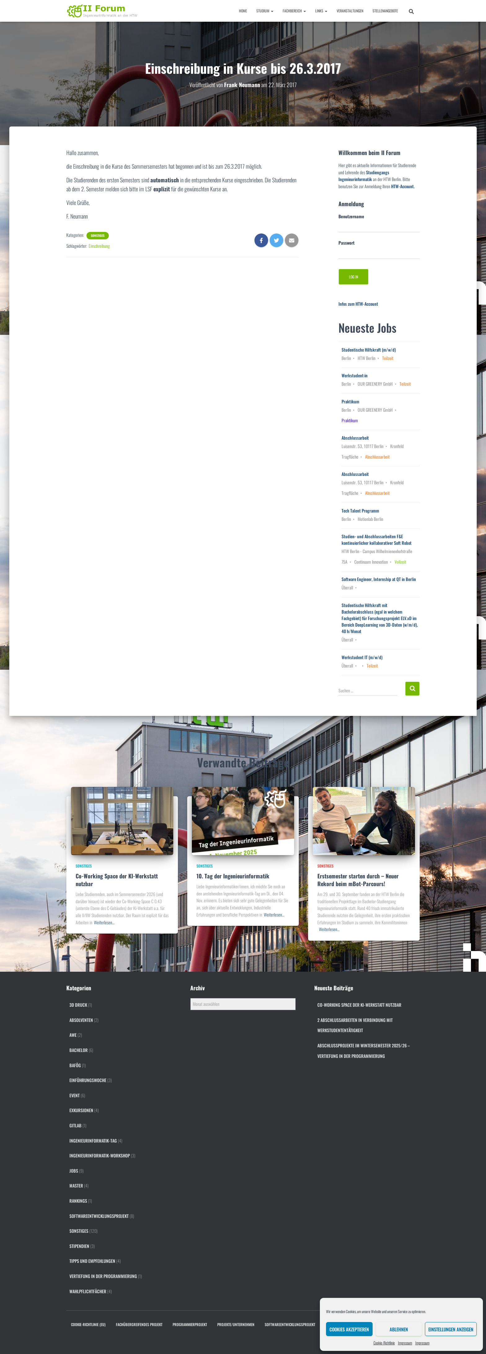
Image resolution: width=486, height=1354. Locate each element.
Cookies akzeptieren (349, 1329)
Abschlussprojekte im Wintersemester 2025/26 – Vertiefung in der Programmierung (363, 1050)
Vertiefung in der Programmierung (103, 1276)
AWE (73, 1035)
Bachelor (78, 1050)
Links (321, 10)
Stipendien (79, 1246)
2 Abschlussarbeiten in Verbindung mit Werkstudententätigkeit (355, 1025)
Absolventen (81, 1020)
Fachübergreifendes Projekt (139, 1324)
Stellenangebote (385, 10)
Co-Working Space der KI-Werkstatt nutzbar (117, 880)
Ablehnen (399, 1329)
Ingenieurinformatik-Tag (93, 1140)
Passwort (346, 242)
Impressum (405, 1342)
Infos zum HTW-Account (358, 303)
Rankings (78, 1200)
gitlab (75, 1125)
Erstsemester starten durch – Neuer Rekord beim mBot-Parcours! (358, 880)
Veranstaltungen (350, 10)
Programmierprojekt (190, 1324)
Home (243, 10)
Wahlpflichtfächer (87, 1291)
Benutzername (351, 216)
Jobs (73, 1170)
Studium (264, 10)
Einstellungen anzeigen (450, 1329)
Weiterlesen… (104, 922)
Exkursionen (81, 1110)
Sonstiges (97, 235)
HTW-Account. (403, 186)
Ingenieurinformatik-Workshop (99, 1155)
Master (76, 1185)
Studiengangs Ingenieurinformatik (363, 176)
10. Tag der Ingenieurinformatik (233, 876)
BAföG (75, 1065)
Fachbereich (294, 10)
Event (74, 1095)
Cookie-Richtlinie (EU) (88, 1324)
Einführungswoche (87, 1080)
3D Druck (78, 1004)
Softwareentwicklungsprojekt (99, 1216)
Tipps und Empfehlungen (92, 1261)
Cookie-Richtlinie (384, 1342)
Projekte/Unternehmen (235, 1324)
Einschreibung (99, 245)
